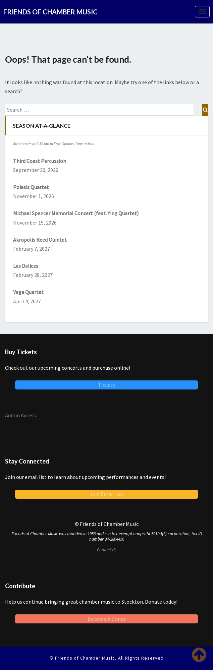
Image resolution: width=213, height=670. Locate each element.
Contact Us (106, 550)
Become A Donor (107, 618)
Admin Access (20, 415)
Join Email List (107, 494)
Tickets (106, 384)
